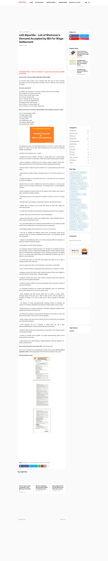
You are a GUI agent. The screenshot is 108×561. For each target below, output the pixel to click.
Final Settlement (82, 207)
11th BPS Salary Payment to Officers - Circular (82, 71)
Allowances (79, 180)
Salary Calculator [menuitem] (74, 2)
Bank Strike (73, 183)
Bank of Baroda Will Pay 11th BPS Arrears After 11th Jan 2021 (57, 487)
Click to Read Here (48, 346)
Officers (78, 218)
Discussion (79, 147)
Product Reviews (83, 224)
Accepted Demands (34, 462)
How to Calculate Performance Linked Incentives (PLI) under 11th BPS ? (83, 53)
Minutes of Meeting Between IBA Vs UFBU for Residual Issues (42, 487)
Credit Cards (73, 196)
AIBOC (72, 180)
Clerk (84, 194)
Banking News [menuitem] (63, 2)
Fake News (73, 207)
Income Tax (82, 213)
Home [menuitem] (31, 2)
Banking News (79, 139)
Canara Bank (73, 191)
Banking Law (79, 136)
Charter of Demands (45, 462)
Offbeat (72, 218)
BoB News (82, 188)
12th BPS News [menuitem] (39, 2)
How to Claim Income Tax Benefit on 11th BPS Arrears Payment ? (25, 488)
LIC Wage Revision (75, 215)
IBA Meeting (79, 149)
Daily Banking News (79, 141)
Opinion (85, 218)
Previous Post (22, 519)
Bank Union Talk (79, 133)
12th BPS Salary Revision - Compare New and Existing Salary (82, 63)
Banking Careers (74, 186)
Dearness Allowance (75, 202)
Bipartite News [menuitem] (51, 2)
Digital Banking (79, 144)
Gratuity (72, 210)
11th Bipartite (26, 32)
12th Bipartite (79, 130)
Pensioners (79, 155)
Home (20, 32)
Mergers (84, 215)
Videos (79, 163)
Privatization (73, 224)
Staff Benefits (79, 160)
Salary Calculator (79, 157)
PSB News (79, 152)
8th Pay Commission (75, 175)
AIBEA (84, 178)
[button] (86, 2)
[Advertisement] (54, 17)
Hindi (78, 210)
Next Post (62, 519)
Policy (79, 221)
